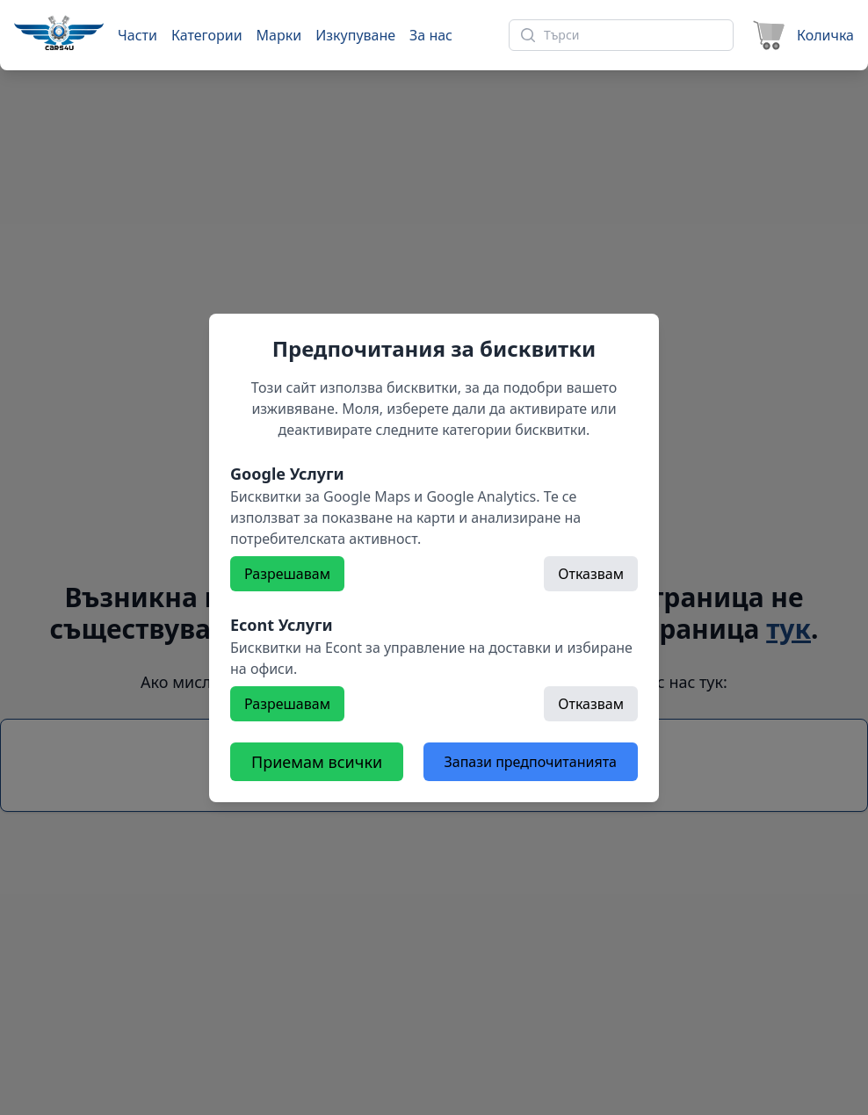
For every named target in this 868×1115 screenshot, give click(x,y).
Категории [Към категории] (206, 35)
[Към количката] (801, 35)
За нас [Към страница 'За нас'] (430, 35)
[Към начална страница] (59, 32)
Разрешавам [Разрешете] (287, 573)
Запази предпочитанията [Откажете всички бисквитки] (531, 761)
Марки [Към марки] (279, 35)
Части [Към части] (137, 35)
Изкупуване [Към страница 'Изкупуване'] (355, 35)
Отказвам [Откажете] (591, 573)
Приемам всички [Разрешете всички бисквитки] (316, 761)
